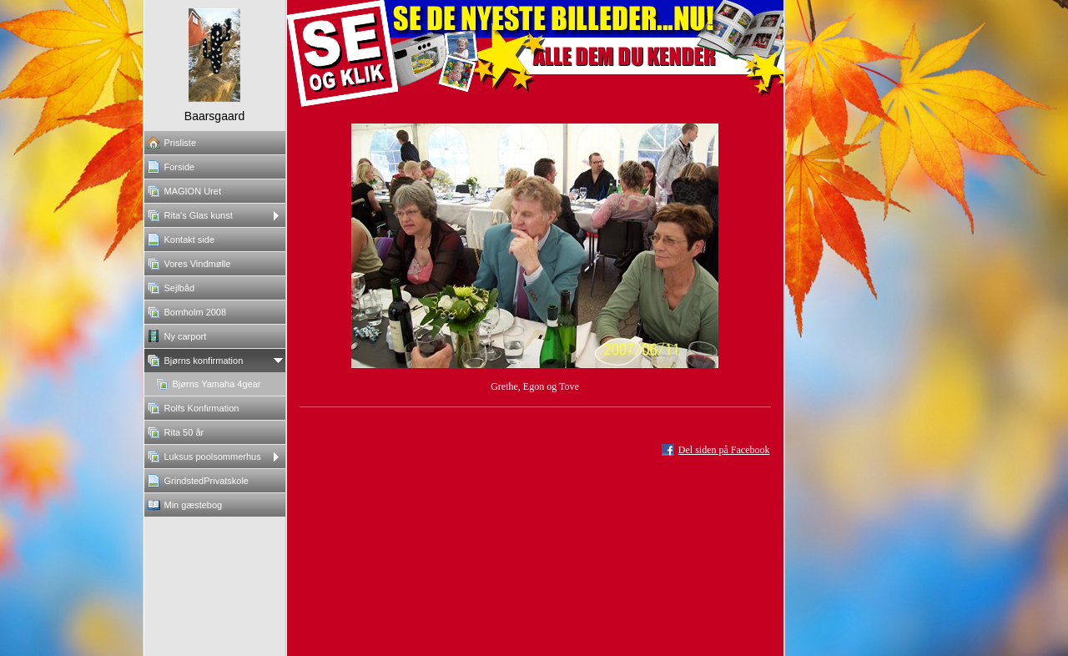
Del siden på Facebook (724, 450)
